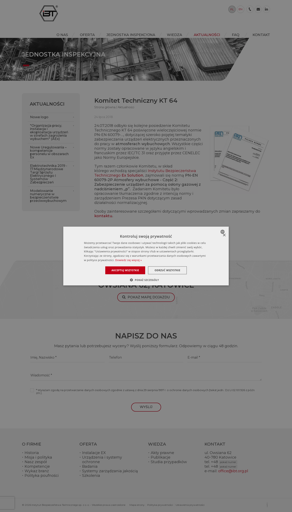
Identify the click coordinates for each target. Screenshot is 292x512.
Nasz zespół (36, 462)
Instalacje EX (94, 453)
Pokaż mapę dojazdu (149, 297)
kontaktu (103, 216)
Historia (32, 453)
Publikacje (160, 457)
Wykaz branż (37, 471)
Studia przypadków (169, 462)
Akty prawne (162, 453)
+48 (224, 462)
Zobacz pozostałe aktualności (122, 229)
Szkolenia (91, 475)
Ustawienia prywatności (190, 504)
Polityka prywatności (160, 504)
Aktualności (47, 104)
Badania (90, 466)
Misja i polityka (38, 457)
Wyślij (146, 407)
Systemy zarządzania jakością (110, 471)
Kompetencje (37, 466)
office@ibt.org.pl (233, 471)
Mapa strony (137, 504)
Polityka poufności (42, 475)
